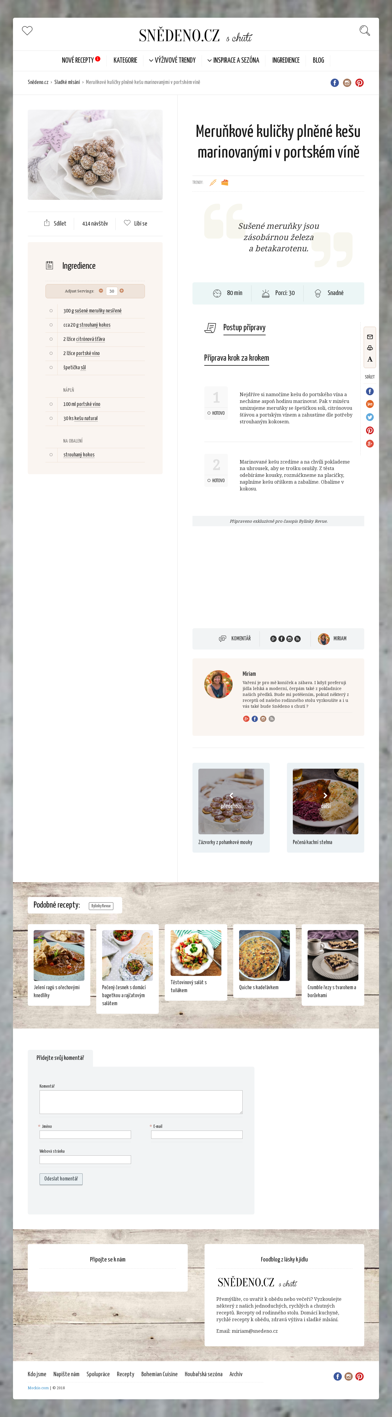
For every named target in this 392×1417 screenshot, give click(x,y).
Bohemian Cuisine (159, 1374)
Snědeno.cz (38, 82)
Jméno (46, 1126)
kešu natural (86, 418)
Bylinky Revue (101, 906)
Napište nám (66, 1374)
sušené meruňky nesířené (98, 311)
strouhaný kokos (94, 325)
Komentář (241, 639)
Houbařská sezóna (204, 1374)
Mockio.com (38, 1387)
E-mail (156, 1126)
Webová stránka (52, 1151)
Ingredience (286, 60)
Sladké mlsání (67, 82)
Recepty (125, 1374)
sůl (83, 367)
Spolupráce (98, 1374)
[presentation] (77, 1200)
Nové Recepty (78, 60)
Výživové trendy (175, 60)
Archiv (236, 1374)
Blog (318, 60)
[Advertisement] (95, 574)
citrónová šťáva (90, 339)
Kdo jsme (37, 1374)
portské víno (88, 353)
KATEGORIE (125, 60)
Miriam (340, 639)
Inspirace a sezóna (236, 60)
